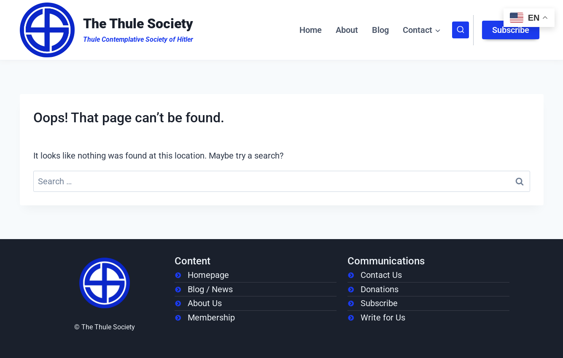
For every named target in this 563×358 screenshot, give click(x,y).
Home (310, 30)
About (347, 30)
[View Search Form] (460, 30)
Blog (380, 30)
